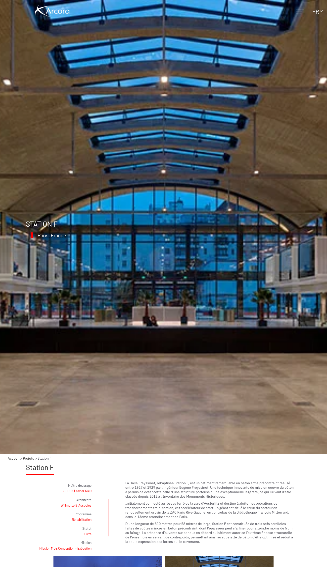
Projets (28, 458)
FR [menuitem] (315, 11)
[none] (316, 11)
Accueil (13, 458)
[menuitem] (316, 11)
